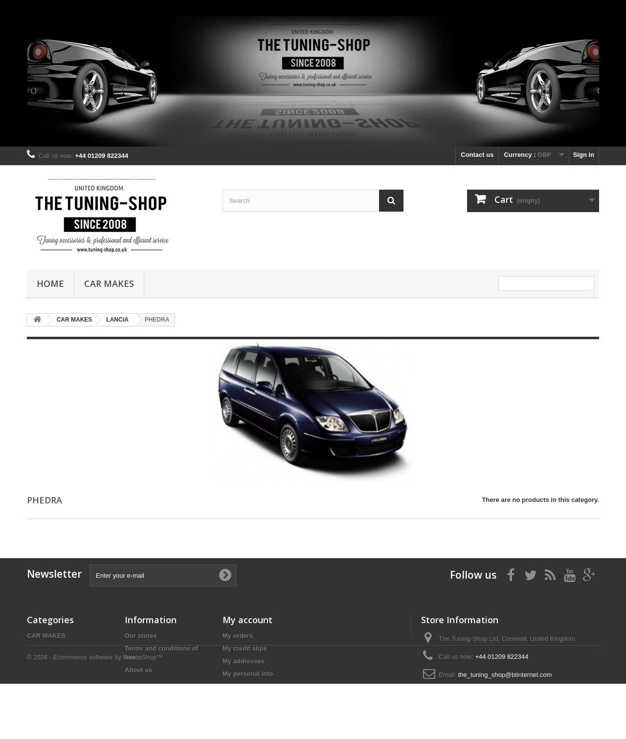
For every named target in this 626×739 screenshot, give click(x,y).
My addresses (244, 661)
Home (50, 283)
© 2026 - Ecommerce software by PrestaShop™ (95, 712)
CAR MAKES (109, 283)
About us (138, 670)
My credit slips (245, 648)
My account (247, 620)
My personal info (248, 673)
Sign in (583, 154)
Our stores (141, 635)
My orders (238, 635)
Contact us (477, 154)
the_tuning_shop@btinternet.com (505, 674)
